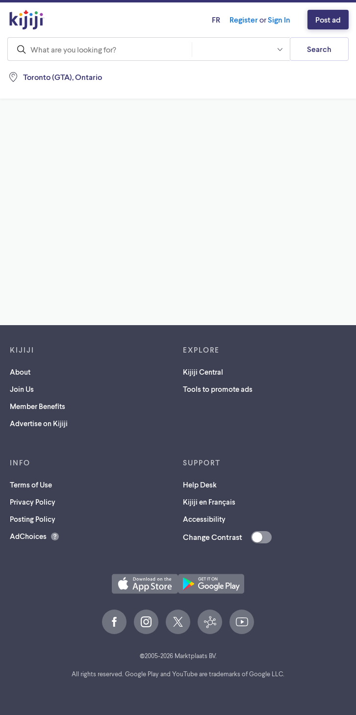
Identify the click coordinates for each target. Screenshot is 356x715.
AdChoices (28, 536)
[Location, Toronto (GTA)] (71, 77)
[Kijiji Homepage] (27, 19)
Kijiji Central (203, 371)
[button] (241, 49)
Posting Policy (32, 518)
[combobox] (99, 49)
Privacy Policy (32, 501)
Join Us (22, 388)
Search (319, 48)
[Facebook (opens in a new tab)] (114, 622)
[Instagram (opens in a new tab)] (146, 622)
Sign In (279, 19)
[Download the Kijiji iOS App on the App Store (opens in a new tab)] (145, 584)
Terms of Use (31, 484)
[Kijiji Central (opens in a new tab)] (210, 622)
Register (243, 19)
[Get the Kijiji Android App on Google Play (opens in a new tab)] (211, 584)
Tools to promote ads (218, 388)
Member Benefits (37, 406)
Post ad (328, 19)
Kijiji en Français (209, 501)
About (20, 371)
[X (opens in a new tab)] (178, 622)
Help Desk (200, 484)
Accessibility (204, 518)
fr (216, 19)
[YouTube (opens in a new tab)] (241, 622)
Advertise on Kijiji (39, 423)
